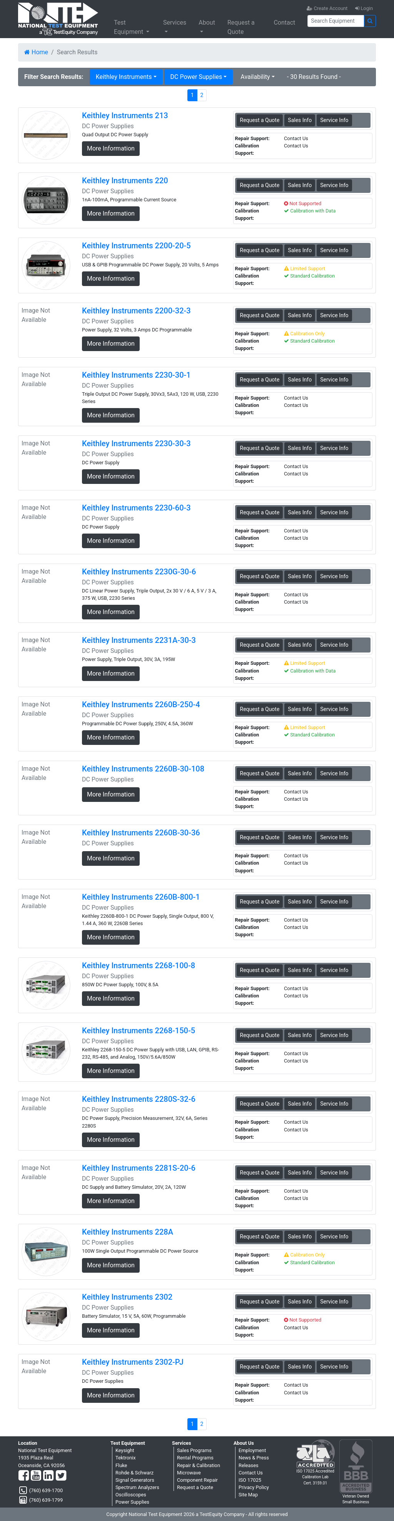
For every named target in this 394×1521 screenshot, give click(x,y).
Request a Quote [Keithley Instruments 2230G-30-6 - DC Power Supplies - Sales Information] (260, 576)
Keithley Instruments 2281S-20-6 (138, 1168)
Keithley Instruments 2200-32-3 (136, 310)
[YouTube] (36, 1476)
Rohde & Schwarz (134, 1473)
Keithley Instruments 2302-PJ (133, 1362)
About (207, 22)
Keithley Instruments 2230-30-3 (136, 443)
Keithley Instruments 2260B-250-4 (141, 704)
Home (36, 52)
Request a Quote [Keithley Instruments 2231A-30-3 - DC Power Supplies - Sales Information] (260, 645)
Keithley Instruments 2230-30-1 (136, 375)
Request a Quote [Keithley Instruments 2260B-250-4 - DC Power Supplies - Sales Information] (260, 709)
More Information (111, 148)
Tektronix (125, 1458)
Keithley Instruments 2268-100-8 (138, 965)
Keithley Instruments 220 (125, 180)
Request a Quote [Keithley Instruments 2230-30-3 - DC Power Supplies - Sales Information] (260, 448)
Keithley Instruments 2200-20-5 (136, 245)
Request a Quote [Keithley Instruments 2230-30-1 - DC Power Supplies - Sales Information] (260, 379)
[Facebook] (23, 1476)
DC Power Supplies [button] (196, 76)
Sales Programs (194, 1450)
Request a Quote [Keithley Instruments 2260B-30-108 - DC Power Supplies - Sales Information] (260, 773)
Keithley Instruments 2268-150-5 (138, 1030)
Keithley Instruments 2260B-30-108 (143, 768)
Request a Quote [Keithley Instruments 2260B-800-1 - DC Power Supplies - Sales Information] (260, 902)
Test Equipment (129, 27)
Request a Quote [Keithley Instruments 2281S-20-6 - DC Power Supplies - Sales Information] (260, 1173)
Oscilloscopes (130, 1495)
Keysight (124, 1450)
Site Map (248, 1495)
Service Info (334, 120)
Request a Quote (241, 27)
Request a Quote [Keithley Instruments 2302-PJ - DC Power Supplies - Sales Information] (260, 1367)
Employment (252, 1450)
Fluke (121, 1465)
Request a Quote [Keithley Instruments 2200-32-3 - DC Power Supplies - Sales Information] (260, 315)
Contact (284, 22)
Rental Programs (195, 1458)
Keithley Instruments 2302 (127, 1297)
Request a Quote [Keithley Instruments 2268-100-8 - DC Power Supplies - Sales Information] (260, 970)
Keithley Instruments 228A (127, 1232)
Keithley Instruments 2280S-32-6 (138, 1099)
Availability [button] (255, 76)
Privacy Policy (254, 1487)
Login (364, 8)
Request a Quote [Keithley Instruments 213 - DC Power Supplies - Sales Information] (260, 120)
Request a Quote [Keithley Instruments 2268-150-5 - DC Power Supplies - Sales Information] (260, 1035)
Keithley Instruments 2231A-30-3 (139, 640)
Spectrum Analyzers (137, 1487)
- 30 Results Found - (314, 76)
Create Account (327, 8)
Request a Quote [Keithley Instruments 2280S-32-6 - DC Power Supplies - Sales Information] (260, 1104)
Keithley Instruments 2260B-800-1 (141, 897)
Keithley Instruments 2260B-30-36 (141, 832)
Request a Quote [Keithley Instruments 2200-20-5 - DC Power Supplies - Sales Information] (260, 250)
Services (174, 22)
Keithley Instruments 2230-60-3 (136, 507)
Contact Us (251, 1473)
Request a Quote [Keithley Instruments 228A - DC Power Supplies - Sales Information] (260, 1236)
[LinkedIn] (48, 1476)
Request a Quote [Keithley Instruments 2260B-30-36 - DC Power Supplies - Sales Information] (260, 837)
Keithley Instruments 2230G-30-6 (139, 571)
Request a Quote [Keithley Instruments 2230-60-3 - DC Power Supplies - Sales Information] (260, 512)
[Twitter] (61, 1476)
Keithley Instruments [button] (124, 76)
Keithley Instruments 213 (125, 115)
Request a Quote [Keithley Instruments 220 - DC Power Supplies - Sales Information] (260, 185)
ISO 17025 (250, 1480)
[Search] (335, 21)
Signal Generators (134, 1480)
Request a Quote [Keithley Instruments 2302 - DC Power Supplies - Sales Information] (260, 1301)
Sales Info (300, 120)
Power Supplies (132, 1502)
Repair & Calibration (198, 1465)
